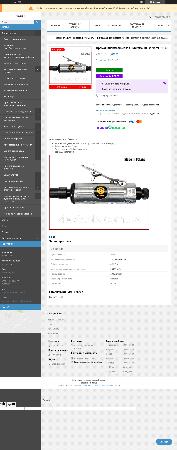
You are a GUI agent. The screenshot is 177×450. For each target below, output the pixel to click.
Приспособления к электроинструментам (15, 104)
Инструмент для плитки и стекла (16, 70)
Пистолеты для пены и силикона (15, 167)
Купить (109, 70)
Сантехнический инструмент (18, 132)
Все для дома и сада (14, 150)
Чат (164, 441)
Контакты (114, 25)
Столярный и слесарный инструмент (16, 119)
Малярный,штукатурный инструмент (16, 158)
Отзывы (6, 232)
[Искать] (37, 22)
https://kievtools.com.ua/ (13, 292)
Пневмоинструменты (14, 138)
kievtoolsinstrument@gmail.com (17, 301)
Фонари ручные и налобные (18, 213)
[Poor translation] (11, 404)
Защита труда (11, 174)
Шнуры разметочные (14, 78)
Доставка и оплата (11, 238)
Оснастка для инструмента (17, 111)
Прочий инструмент (14, 207)
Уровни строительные (15, 63)
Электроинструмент (14, 126)
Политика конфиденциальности (106, 386)
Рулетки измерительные (16, 39)
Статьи (5, 219)
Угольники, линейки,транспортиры (15, 46)
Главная (55, 25)
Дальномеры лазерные (15, 90)
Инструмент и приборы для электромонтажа (17, 188)
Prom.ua (101, 380)
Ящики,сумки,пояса (13, 180)
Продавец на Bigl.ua (88, 383)
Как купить (53, 328)
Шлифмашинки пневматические (112, 38)
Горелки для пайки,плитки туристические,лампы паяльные (17, 198)
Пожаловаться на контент (80, 386)
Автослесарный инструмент (18, 144)
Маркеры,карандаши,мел (17, 84)
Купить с (109, 76)
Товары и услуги (10, 33)
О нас (4, 226)
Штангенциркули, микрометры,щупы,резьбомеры (20, 55)
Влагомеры (9, 96)
